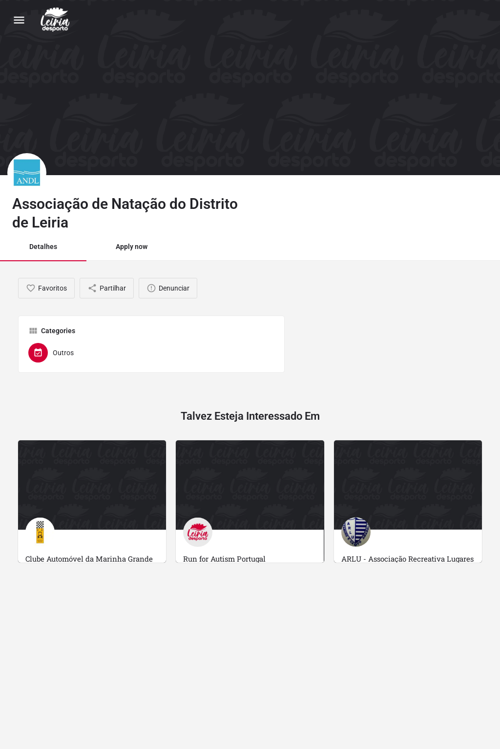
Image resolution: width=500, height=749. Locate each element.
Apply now (131, 246)
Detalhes (43, 246)
